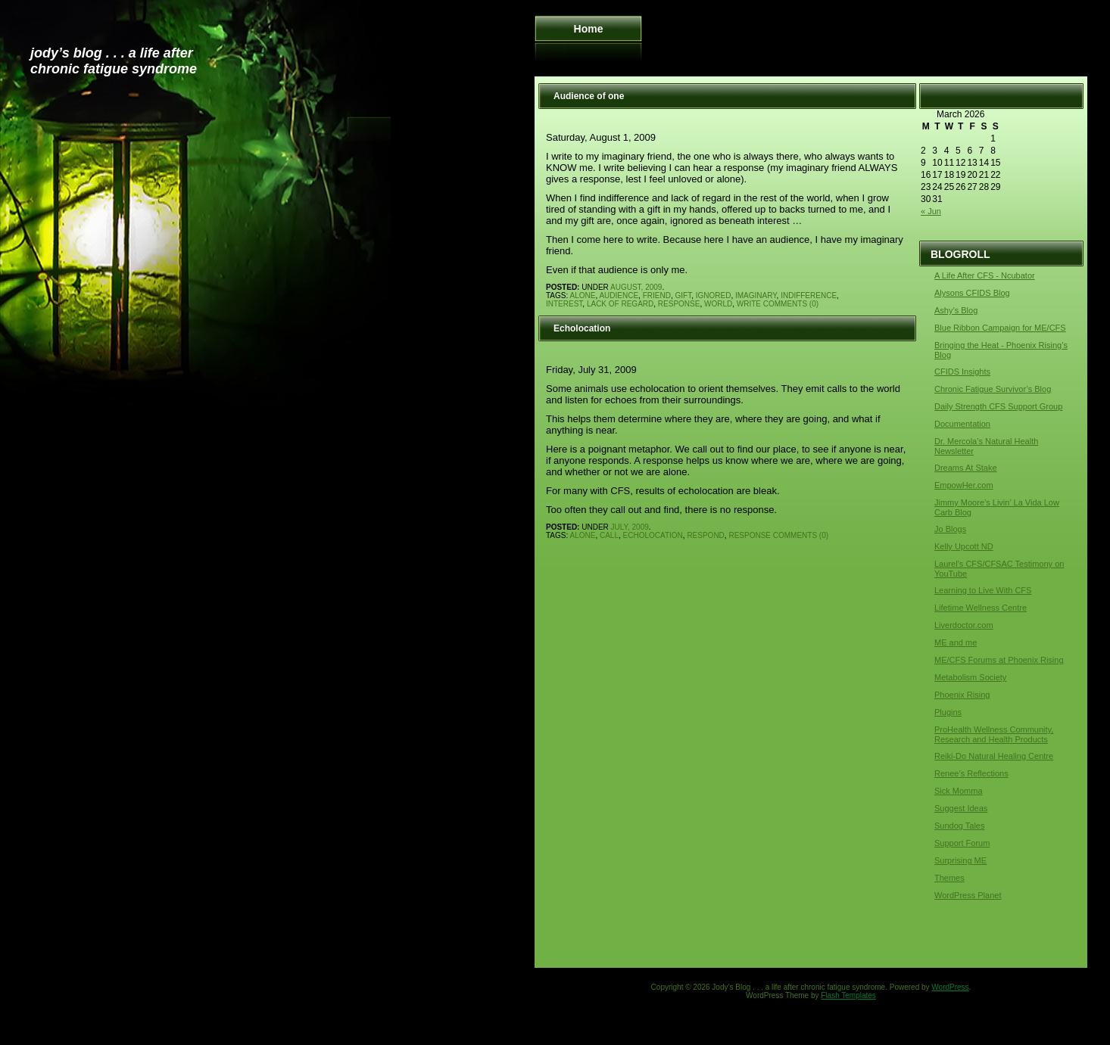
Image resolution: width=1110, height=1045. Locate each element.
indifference (809, 295)
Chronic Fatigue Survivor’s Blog (992, 388)
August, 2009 (636, 287)
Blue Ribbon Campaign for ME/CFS (1000, 327)
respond (705, 535)
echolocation (653, 535)
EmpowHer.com (963, 485)
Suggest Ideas (960, 808)
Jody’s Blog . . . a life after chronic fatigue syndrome (113, 60)
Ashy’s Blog (955, 310)
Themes (949, 877)
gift (683, 295)
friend (657, 295)
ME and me (955, 642)
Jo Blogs (950, 528)
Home (588, 29)
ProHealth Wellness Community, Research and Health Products (993, 734)
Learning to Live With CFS (982, 590)
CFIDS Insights (962, 371)
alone (583, 295)
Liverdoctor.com (963, 625)
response (679, 304)
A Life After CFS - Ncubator (984, 275)
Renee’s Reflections (971, 773)
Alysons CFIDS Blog (972, 292)
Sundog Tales (959, 825)
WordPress (949, 987)
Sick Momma (958, 790)
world (718, 304)
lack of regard (620, 304)
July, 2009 (630, 527)
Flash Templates (848, 995)
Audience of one (588, 96)
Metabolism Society (970, 677)
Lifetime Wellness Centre (980, 607)
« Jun (931, 211)
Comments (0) (790, 304)
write (749, 304)
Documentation (962, 423)
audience (618, 295)
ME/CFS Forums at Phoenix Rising (999, 659)
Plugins (948, 712)
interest (564, 304)
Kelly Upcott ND (963, 546)
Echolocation (581, 328)
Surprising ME (960, 860)
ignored (713, 295)
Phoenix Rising (962, 694)
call (609, 535)
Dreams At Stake (965, 467)
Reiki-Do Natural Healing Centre (993, 755)
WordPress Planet (967, 895)
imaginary (756, 295)
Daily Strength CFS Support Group (998, 406)
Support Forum (962, 843)
